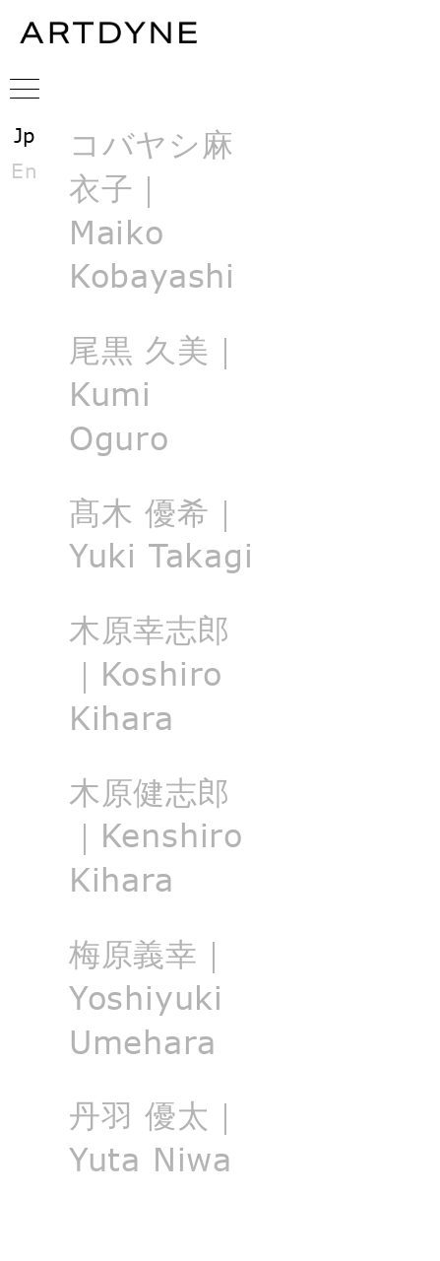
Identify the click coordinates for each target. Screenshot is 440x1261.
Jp (25, 135)
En (24, 170)
